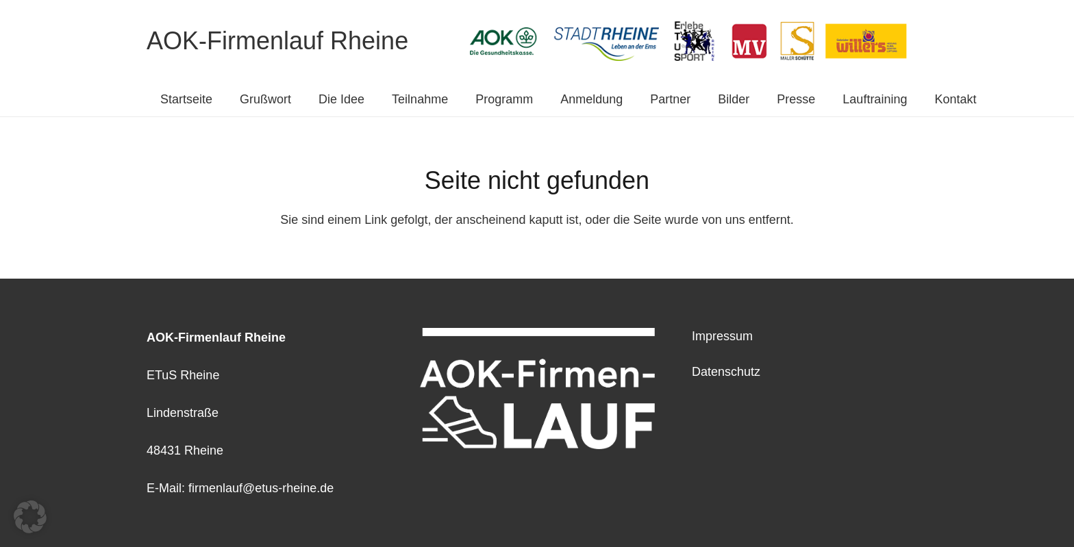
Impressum (722, 336)
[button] (30, 517)
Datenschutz (726, 372)
